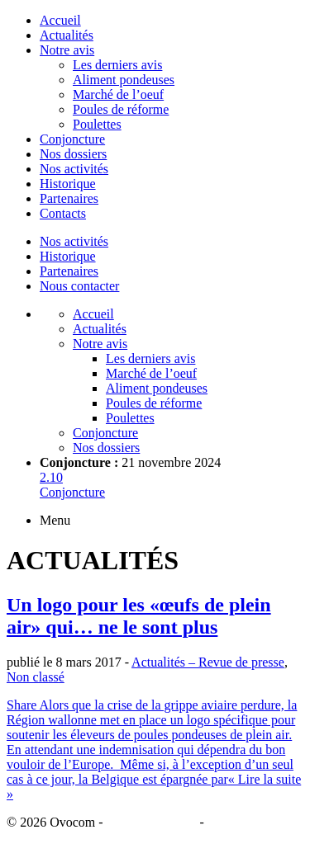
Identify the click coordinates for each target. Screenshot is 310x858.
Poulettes (97, 124)
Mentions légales (152, 822)
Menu (55, 520)
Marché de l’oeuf (118, 94)
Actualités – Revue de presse (207, 662)
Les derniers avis (117, 65)
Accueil (60, 20)
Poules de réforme (121, 109)
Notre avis (67, 50)
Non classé (35, 677)
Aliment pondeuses (123, 80)
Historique (68, 184)
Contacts (63, 213)
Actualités (66, 35)
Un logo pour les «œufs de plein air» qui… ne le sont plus (139, 616)
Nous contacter (79, 286)
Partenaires (69, 198)
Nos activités (74, 169)
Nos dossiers (73, 154)
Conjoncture (72, 139)
